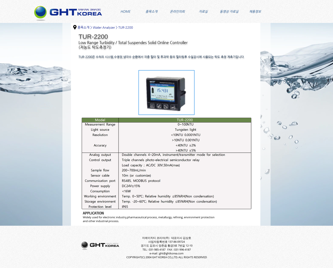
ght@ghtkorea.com (171, 253)
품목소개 (83, 27)
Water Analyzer (104, 27)
